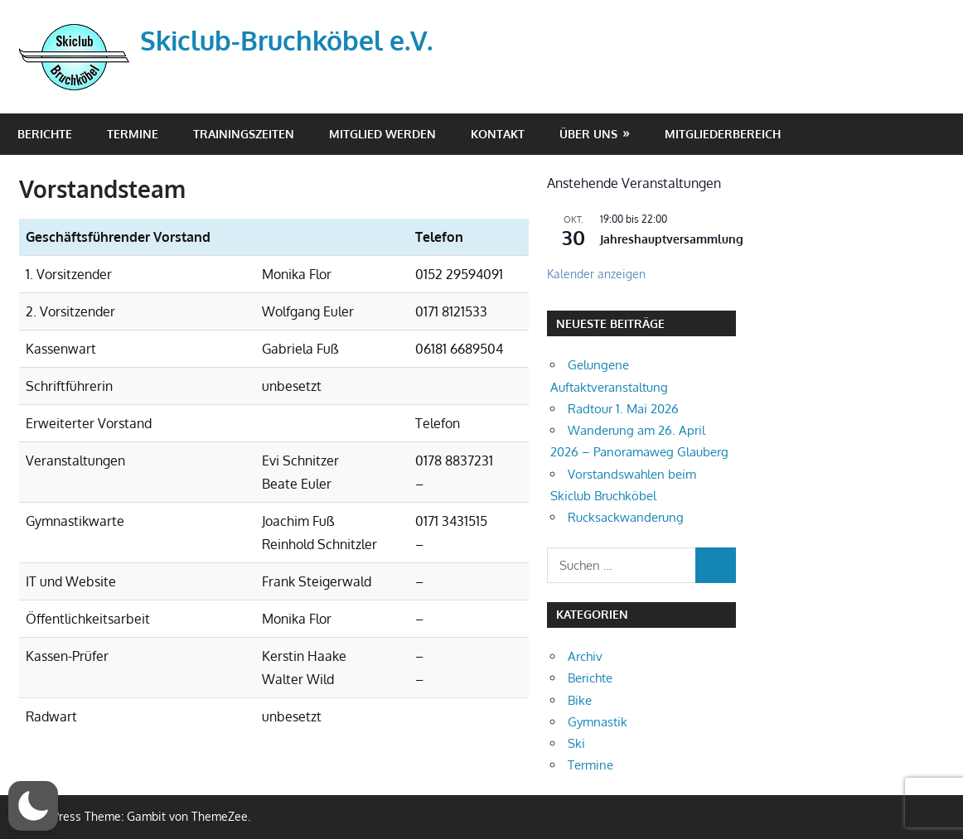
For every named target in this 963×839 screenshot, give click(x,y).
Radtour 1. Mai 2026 (623, 409)
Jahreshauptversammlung (671, 239)
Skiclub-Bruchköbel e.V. (286, 40)
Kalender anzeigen (596, 274)
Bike (580, 700)
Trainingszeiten (243, 134)
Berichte (44, 134)
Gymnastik (597, 722)
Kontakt (498, 134)
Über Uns (588, 134)
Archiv (585, 656)
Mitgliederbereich (723, 134)
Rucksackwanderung (626, 517)
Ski (576, 743)
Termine (132, 134)
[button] (33, 806)
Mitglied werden (382, 134)
